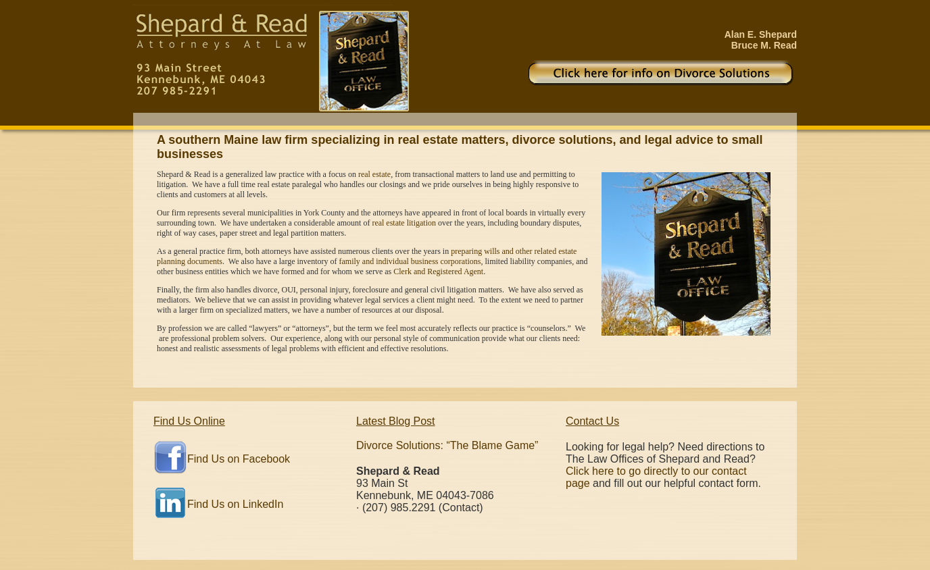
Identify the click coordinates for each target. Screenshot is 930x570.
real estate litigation (404, 223)
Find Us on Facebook (238, 459)
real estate (374, 174)
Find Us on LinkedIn (235, 504)
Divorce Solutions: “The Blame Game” (447, 445)
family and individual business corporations (410, 261)
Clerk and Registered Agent (438, 271)
